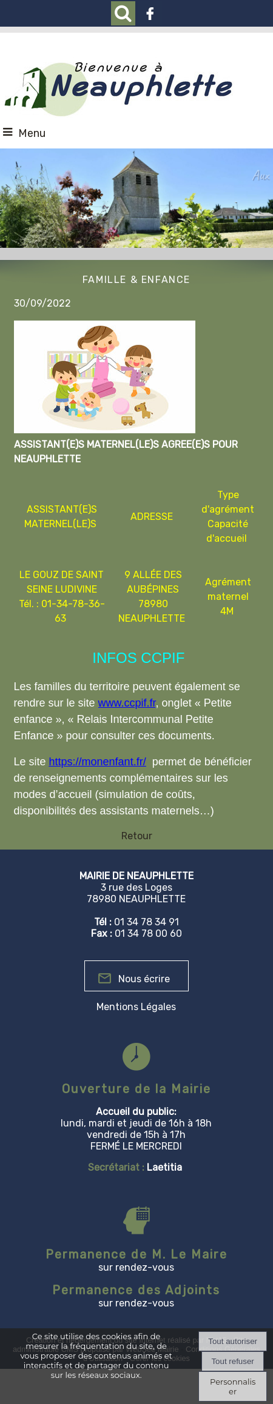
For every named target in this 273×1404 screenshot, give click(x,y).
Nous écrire (144, 979)
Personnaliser (232, 1386)
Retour (136, 836)
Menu (32, 133)
